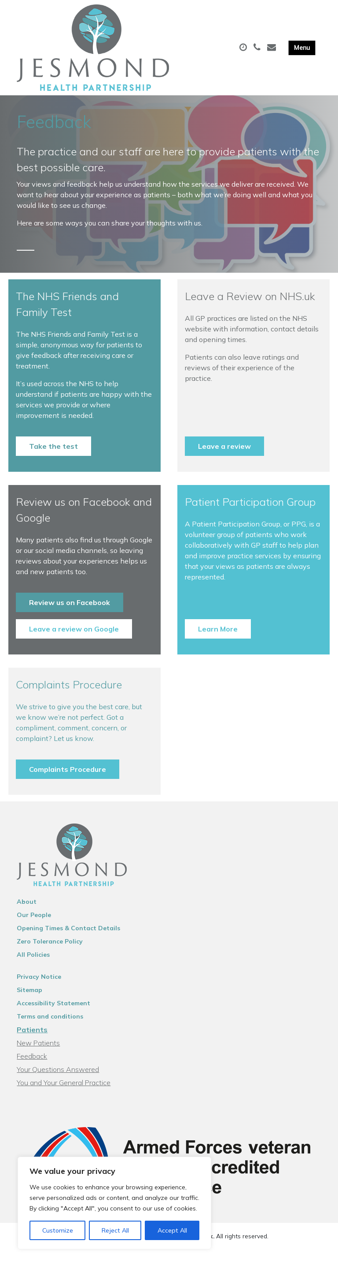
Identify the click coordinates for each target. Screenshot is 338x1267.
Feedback (32, 1064)
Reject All (115, 1230)
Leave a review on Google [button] (74, 637)
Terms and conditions (50, 1025)
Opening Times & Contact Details (68, 936)
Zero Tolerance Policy (50, 950)
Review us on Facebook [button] (69, 610)
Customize (57, 1230)
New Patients (38, 1051)
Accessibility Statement (53, 1011)
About (27, 910)
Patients (32, 1038)
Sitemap (29, 998)
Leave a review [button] (224, 454)
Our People (34, 923)
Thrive (200, 1253)
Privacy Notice (39, 985)
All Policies (33, 963)
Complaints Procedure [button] (67, 777)
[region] (114, 1203)
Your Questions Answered (58, 1077)
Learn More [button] (218, 637)
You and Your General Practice (63, 1091)
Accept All (172, 1230)
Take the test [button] (53, 454)
